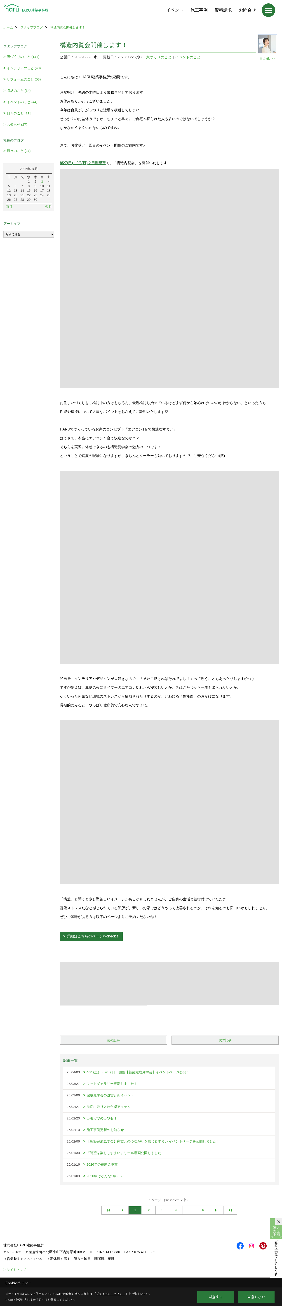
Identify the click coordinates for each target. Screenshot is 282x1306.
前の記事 (113, 1040)
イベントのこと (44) (22, 102)
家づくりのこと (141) (23, 57)
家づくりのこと (159, 57)
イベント (174, 10)
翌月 (48, 206)
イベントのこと (187, 57)
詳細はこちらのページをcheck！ (93, 936)
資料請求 (223, 10)
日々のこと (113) (20, 113)
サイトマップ (16, 1269)
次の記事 (225, 1040)
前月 (9, 206)
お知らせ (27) (17, 124)
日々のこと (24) (19, 151)
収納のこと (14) (19, 90)
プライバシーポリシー (110, 1294)
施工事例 (199, 10)
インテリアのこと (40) (24, 68)
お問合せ (247, 10)
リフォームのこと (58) (24, 79)
